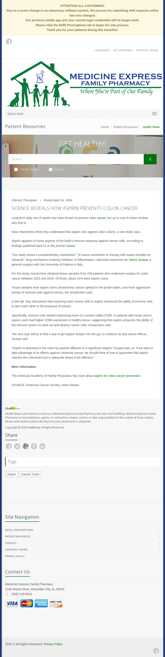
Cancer (70, 246)
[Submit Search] (150, 159)
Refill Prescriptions (19, 530)
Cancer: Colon (30, 474)
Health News (26, 169)
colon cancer (97, 218)
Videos (57, 169)
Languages (102, 50)
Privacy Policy (15, 556)
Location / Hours (147, 50)
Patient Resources (126, 127)
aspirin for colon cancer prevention (117, 375)
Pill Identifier (122, 50)
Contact (10, 543)
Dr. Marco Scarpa (136, 259)
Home (105, 127)
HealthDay (33, 427)
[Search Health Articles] (76, 159)
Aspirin (11, 474)
